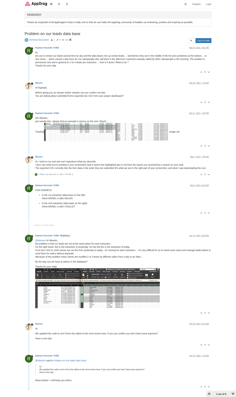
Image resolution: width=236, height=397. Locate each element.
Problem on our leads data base (70, 360)
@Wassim (65, 236)
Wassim (39, 83)
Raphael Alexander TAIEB (47, 48)
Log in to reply (203, 40)
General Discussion (39, 39)
